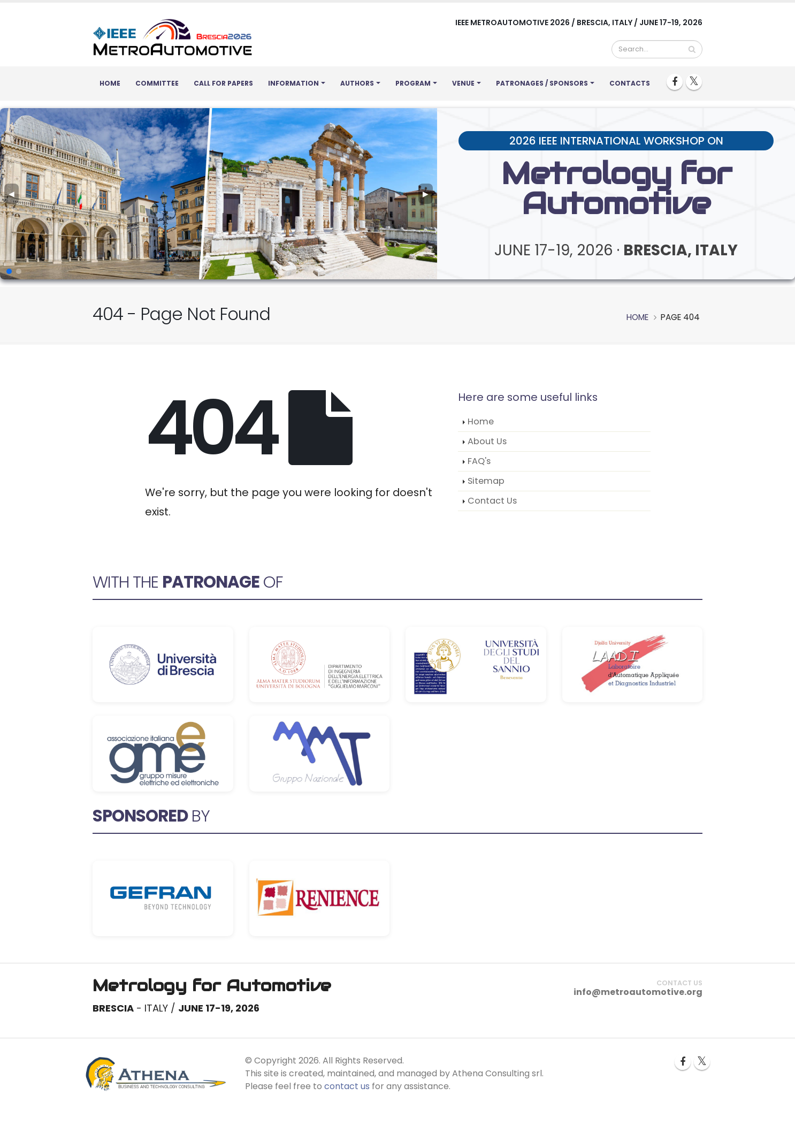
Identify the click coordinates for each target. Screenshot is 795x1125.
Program (413, 83)
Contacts (629, 83)
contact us (347, 1086)
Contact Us (492, 501)
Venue (463, 83)
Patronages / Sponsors (542, 83)
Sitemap (486, 481)
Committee (157, 83)
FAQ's (479, 461)
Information (293, 83)
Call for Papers (223, 83)
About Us (487, 441)
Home (110, 83)
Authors (357, 83)
